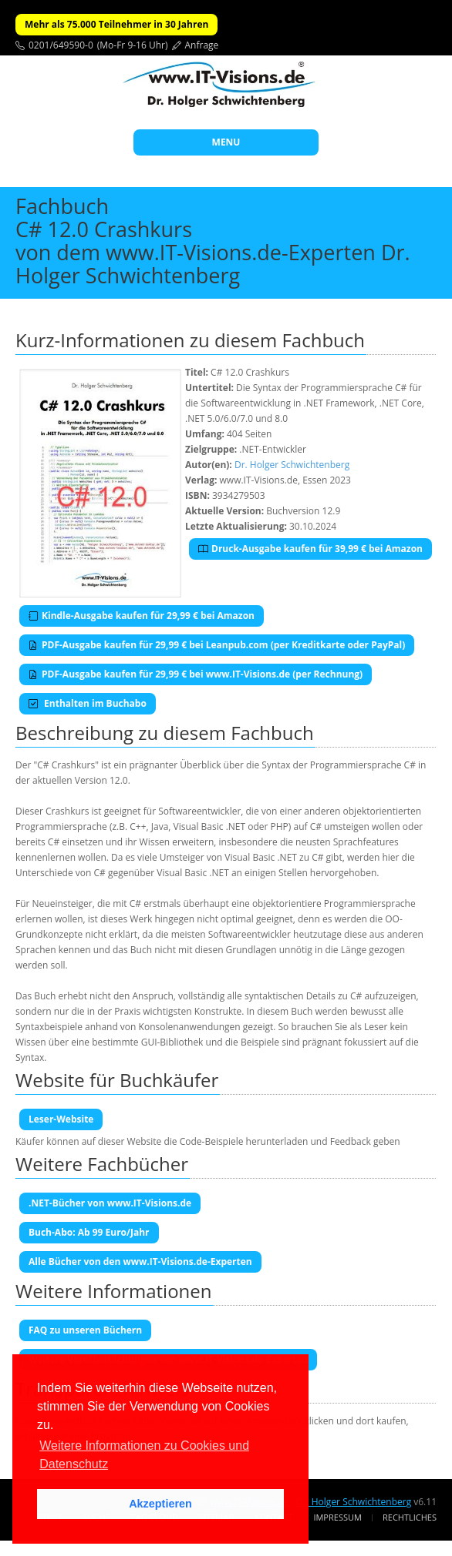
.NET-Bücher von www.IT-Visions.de (110, 1203)
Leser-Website (61, 1119)
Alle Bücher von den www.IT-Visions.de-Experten (140, 1261)
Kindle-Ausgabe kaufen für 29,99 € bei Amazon (142, 615)
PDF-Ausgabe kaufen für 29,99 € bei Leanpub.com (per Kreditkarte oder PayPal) (217, 644)
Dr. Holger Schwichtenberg (291, 464)
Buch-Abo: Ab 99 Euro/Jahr (89, 1232)
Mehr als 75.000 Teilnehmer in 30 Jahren (116, 24)
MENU (226, 142)
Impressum (337, 1517)
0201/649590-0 (61, 45)
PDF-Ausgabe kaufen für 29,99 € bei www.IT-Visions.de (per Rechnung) (196, 674)
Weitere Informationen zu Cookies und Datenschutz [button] (144, 1455)
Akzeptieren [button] (160, 1503)
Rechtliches (410, 1517)
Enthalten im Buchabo (88, 703)
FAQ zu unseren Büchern (85, 1330)
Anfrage (202, 45)
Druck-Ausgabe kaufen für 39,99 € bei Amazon (310, 548)
